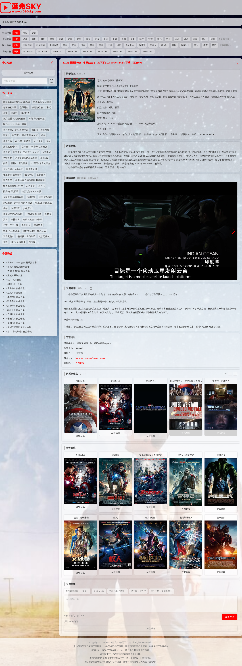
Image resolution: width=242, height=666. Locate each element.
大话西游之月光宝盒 (40, 163)
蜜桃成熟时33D (10, 146)
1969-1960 (118, 51)
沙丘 (5, 219)
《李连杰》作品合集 (15, 297)
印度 (119, 45)
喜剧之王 (7, 180)
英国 (92, 45)
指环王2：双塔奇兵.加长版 (34, 146)
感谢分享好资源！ (117, 591)
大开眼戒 (46, 152)
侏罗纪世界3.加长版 (12, 214)
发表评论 (229, 617)
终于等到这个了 (138, 591)
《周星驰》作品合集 (15, 288)
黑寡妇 (14, 113)
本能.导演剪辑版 (37, 118)
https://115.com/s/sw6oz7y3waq (90, 358)
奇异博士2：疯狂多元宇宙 (15, 130)
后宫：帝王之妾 (10, 225)
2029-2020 (28, 51)
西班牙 (142, 45)
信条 (5, 208)
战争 (79, 39)
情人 (48, 141)
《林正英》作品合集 (15, 310)
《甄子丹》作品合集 (15, 301)
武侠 (141, 39)
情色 (159, 39)
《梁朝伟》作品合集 (15, 323)
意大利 (164, 45)
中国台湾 (54, 45)
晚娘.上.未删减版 (43, 202)
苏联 (214, 45)
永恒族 (32, 242)
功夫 (43, 135)
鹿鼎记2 (44, 158)
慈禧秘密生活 (9, 107)
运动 (177, 39)
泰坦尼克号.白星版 (42, 101)
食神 (5, 242)
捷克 (205, 45)
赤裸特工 (15, 219)
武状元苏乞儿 (45, 236)
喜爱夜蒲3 (8, 236)
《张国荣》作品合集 (15, 318)
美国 (65, 45)
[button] (234, 230)
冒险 (106, 39)
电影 (25, 32)
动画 (186, 39)
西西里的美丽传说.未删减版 (16, 101)
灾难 (150, 39)
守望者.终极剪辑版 (12, 174)
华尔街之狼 (31, 169)
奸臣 (5, 163)
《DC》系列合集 (13, 280)
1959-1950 (133, 51)
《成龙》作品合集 (14, 292)
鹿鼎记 (6, 152)
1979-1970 (103, 51)
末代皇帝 (30, 186)
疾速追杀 (38, 225)
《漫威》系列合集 (14, 275)
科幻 (43, 39)
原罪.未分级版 (45, 197)
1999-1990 (73, 51)
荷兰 (196, 45)
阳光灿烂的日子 (10, 191)
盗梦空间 (41, 174)
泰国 (174, 45)
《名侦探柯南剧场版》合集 (18, 327)
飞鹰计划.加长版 (34, 214)
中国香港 (40, 45)
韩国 (74, 45)
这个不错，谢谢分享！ (161, 591)
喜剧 (34, 39)
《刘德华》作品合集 (15, 305)
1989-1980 (88, 51)
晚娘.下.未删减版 (11, 231)
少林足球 (27, 208)
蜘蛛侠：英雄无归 (40, 130)
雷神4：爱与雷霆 (19, 163)
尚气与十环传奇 (22, 141)
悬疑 (61, 39)
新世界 (48, 214)
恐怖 (123, 39)
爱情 (97, 39)
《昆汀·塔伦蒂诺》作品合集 (18, 331)
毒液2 (6, 135)
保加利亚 (185, 45)
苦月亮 (41, 186)
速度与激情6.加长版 (32, 219)
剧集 (34, 32)
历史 (132, 39)
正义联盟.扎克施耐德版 (14, 118)
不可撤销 (31, 197)
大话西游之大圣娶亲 (13, 169)
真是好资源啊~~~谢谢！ (77, 591)
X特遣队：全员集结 (26, 236)
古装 (168, 39)
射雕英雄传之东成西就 (26, 158)
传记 (204, 39)
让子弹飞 (38, 141)
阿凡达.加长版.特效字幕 (14, 124)
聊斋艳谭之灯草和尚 (41, 107)
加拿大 (153, 45)
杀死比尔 (26, 225)
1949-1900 (148, 51)
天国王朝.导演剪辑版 (13, 197)
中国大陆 (27, 45)
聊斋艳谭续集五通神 (13, 186)
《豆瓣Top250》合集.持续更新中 (21, 262)
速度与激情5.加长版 (31, 191)
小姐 (5, 113)
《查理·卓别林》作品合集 (17, 271)
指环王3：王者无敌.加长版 (26, 152)
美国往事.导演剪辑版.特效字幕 (30, 180)
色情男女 (7, 158)
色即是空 (24, 107)
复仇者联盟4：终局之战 (34, 231)
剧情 (52, 39)
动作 (25, 39)
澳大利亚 (129, 45)
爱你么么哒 (99, 591)
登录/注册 (28, 72)
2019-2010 (43, 51)
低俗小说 (29, 174)
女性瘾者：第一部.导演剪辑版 (17, 202)
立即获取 (79, 363)
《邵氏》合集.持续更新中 (17, 267)
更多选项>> (223, 39)
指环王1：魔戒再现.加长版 (25, 135)
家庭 (195, 39)
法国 (110, 45)
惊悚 (88, 39)
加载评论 (150, 628)
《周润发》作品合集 (15, 314)
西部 (213, 39)
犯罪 (70, 39)
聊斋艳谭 (25, 113)
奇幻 (115, 39)
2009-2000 (58, 51)
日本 (83, 45)
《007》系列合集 (13, 284)
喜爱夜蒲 (7, 141)
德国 (101, 45)
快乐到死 (15, 208)
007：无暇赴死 (18, 242)
